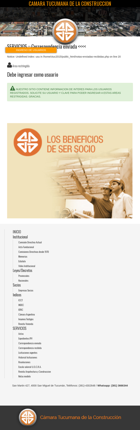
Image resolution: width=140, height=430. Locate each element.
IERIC (20, 309)
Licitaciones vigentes (27, 352)
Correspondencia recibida (30, 348)
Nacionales (23, 280)
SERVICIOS (19, 328)
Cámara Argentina (26, 314)
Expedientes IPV (25, 338)
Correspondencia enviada (29, 343)
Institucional (20, 236)
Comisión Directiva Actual (30, 242)
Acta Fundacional (26, 247)
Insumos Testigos (25, 319)
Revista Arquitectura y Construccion (34, 371)
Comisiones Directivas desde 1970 (33, 252)
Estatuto (22, 261)
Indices (17, 294)
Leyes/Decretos (22, 270)
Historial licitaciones (27, 357)
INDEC (21, 305)
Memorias (22, 256)
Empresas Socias (25, 290)
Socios (17, 285)
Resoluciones (24, 362)
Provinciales (23, 276)
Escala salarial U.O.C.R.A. (29, 367)
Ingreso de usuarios (31, 50)
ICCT (20, 300)
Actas (21, 333)
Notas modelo (24, 376)
